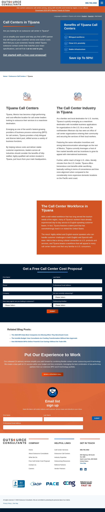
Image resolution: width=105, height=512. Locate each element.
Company (9, 293)
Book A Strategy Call (52, 375)
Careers (31, 469)
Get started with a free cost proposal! (24, 55)
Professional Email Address (65, 285)
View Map (83, 464)
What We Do (33, 458)
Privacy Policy (7, 504)
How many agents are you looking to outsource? (22, 301)
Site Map (15, 504)
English (84, 16)
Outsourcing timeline (63, 301)
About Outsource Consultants (38, 454)
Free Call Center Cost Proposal (39, 462)
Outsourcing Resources (62, 462)
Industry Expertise (60, 458)
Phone (8, 285)
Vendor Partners (59, 469)
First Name (10, 277)
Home (5, 76)
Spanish (91, 16)
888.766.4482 (91, 3)
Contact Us (32, 465)
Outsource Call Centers (17, 76)
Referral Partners (60, 465)
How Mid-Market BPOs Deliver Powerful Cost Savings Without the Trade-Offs (38, 342)
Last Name (60, 277)
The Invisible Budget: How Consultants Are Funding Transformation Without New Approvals (44, 338)
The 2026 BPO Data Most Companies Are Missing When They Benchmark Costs (39, 335)
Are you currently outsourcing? (66, 293)
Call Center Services (61, 450)
